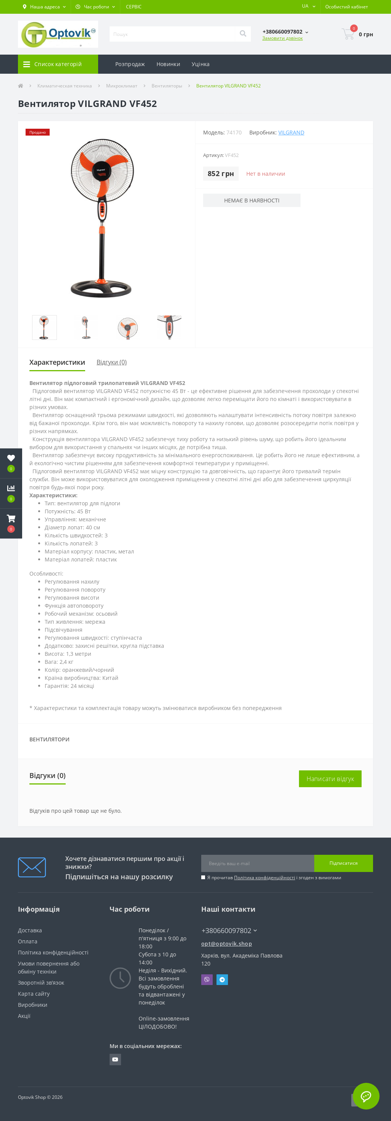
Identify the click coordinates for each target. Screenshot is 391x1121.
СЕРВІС (134, 6)
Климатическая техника (64, 85)
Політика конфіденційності (264, 877)
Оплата (27, 941)
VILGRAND (291, 132)
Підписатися (344, 863)
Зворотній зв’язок (41, 982)
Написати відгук (330, 779)
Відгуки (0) (112, 362)
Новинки (168, 64)
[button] (44, 7)
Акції (24, 1015)
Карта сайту (34, 993)
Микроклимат (121, 85)
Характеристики (57, 362)
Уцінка (201, 64)
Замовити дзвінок (282, 38)
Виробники (32, 1004)
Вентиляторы (167, 85)
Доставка (30, 930)
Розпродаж (130, 64)
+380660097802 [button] (229, 930)
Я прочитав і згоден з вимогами (274, 877)
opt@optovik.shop (226, 943)
